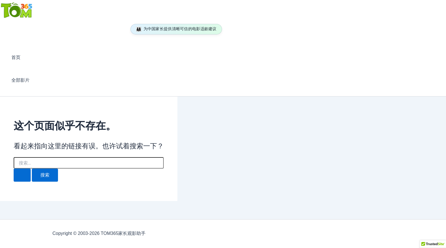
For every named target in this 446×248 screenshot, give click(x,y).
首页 (15, 57)
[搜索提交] (22, 175)
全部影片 (20, 80)
